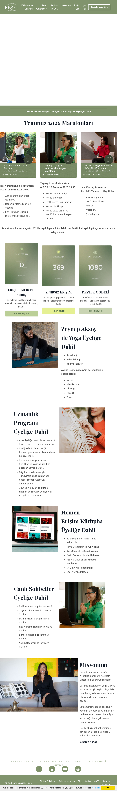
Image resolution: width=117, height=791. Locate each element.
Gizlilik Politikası (47, 781)
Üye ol (84, 7)
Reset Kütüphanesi (41, 7)
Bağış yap (76, 7)
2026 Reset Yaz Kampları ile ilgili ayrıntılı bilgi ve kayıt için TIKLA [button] (58, 111)
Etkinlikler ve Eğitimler (27, 7)
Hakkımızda (66, 5)
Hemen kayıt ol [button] (22, 313)
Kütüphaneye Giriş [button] (99, 7)
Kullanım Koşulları (66, 781)
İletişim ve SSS (54, 7)
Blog (80, 781)
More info (96, 788)
